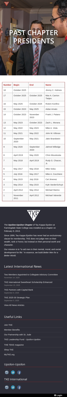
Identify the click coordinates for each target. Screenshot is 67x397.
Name (48, 85)
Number (7, 85)
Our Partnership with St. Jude (17, 334)
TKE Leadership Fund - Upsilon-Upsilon (22, 339)
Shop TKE (8, 349)
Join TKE (8, 325)
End (31, 85)
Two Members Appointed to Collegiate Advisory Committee (31, 274)
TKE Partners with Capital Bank (18, 290)
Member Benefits (12, 330)
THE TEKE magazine (14, 345)
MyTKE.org (9, 354)
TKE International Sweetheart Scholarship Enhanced (28, 282)
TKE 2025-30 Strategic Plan (17, 297)
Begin (16, 85)
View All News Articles (14, 305)
